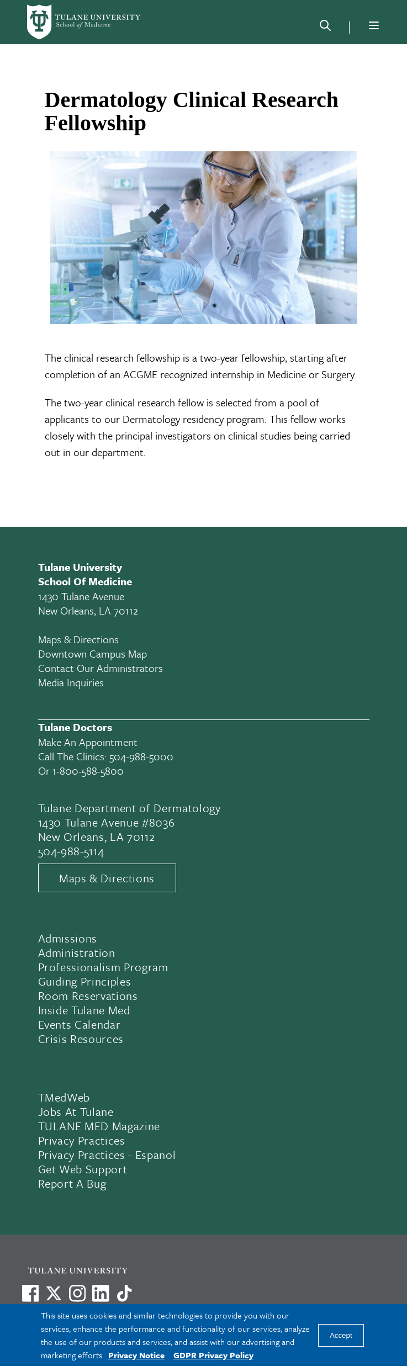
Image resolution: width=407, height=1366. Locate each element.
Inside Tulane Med (84, 1010)
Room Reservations (88, 995)
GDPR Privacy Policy (213, 1355)
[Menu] (373, 25)
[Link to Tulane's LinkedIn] (100, 1293)
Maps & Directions (78, 639)
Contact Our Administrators (100, 667)
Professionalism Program (103, 967)
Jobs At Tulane (76, 1111)
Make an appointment (88, 741)
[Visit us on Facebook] (30, 1293)
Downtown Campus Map (92, 653)
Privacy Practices (81, 1140)
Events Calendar (79, 1024)
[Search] (325, 27)
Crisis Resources (81, 1038)
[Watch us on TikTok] (124, 1293)
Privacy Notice (136, 1355)
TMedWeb (64, 1097)
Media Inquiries (71, 682)
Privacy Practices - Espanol (107, 1154)
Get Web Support (83, 1169)
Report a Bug (72, 1183)
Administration (76, 952)
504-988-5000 (141, 756)
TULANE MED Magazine (99, 1126)
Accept (341, 1335)
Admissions (68, 938)
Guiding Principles (84, 981)
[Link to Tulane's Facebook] (77, 1293)
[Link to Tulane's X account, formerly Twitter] (53, 1293)
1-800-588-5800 (88, 770)
